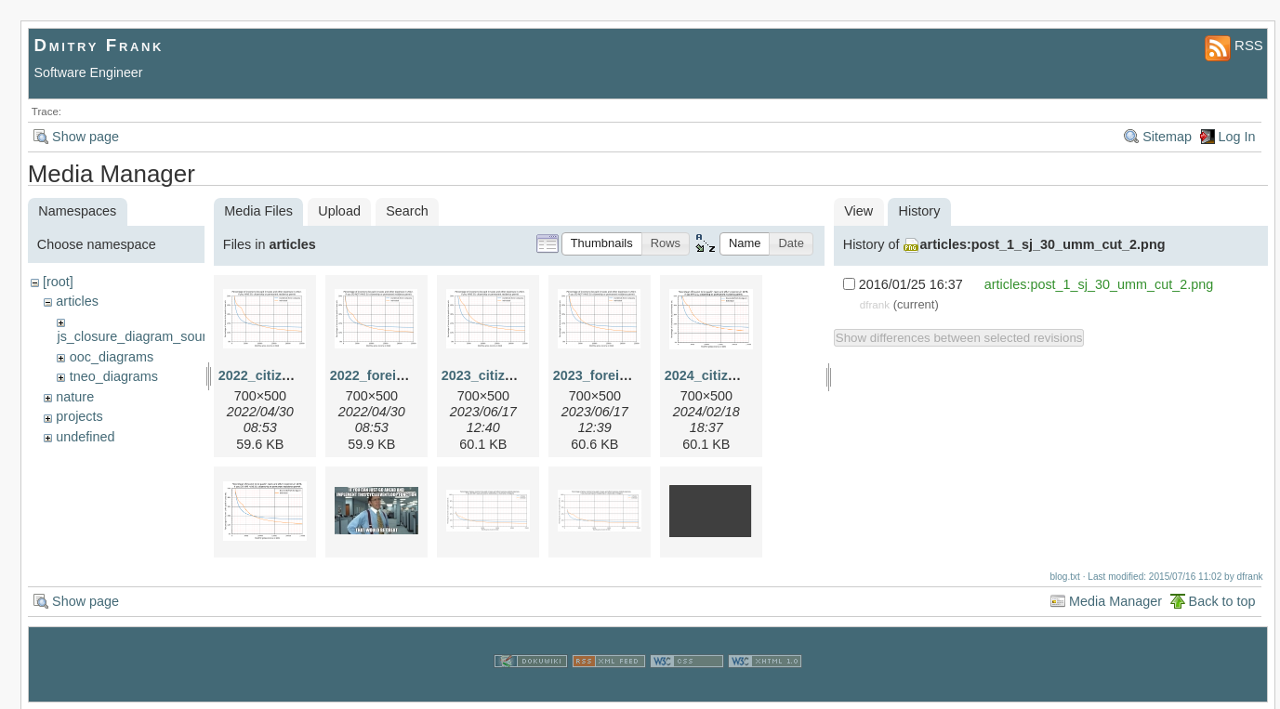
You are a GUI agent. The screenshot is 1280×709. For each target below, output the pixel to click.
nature (75, 396)
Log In (1237, 136)
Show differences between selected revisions (959, 338)
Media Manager (1115, 600)
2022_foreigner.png (391, 375)
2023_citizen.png (495, 375)
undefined (85, 436)
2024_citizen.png (718, 375)
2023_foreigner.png (614, 375)
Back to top (1222, 600)
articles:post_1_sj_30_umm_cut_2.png (1043, 244)
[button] (601, 244)
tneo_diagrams (114, 376)
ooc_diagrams (111, 356)
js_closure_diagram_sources (142, 336)
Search (407, 211)
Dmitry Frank (99, 45)
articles (77, 301)
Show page (85, 136)
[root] (58, 281)
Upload (339, 211)
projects (79, 416)
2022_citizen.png (271, 375)
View (858, 211)
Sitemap (1167, 136)
